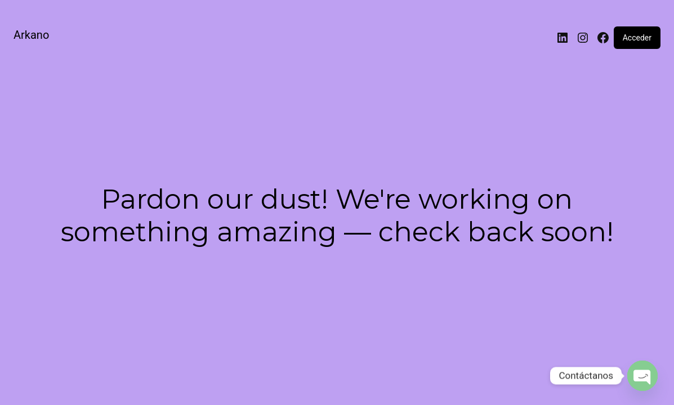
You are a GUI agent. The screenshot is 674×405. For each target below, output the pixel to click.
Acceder (637, 37)
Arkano (31, 35)
